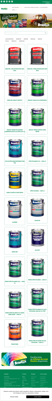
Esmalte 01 (14, 41)
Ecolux (7, 41)
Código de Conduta (48, 2)
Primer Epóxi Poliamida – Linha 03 (37, 280)
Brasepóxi (18, 39)
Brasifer (26, 39)
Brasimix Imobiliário (35, 382)
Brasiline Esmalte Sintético (14, 100)
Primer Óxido (14, 344)
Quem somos (33, 376)
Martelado (22, 41)
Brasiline (33, 39)
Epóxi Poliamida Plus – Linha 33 (37, 161)
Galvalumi (37, 220)
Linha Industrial (9, 39)
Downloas (33, 380)
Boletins (44, 2)
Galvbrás (14, 222)
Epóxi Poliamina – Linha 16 (37, 191)
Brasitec (40, 39)
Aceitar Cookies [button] (37, 396)
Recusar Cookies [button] (14, 396)
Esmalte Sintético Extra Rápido (14, 192)
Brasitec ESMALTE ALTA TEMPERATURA (37, 100)
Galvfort (37, 250)
